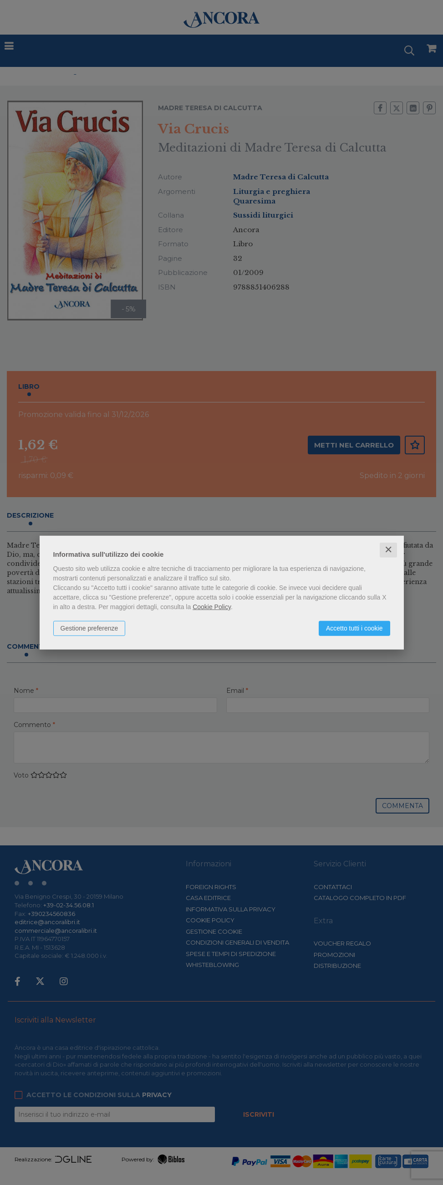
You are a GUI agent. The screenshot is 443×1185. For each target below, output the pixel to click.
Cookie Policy (212, 606)
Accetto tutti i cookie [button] (354, 628)
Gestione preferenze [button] (89, 628)
